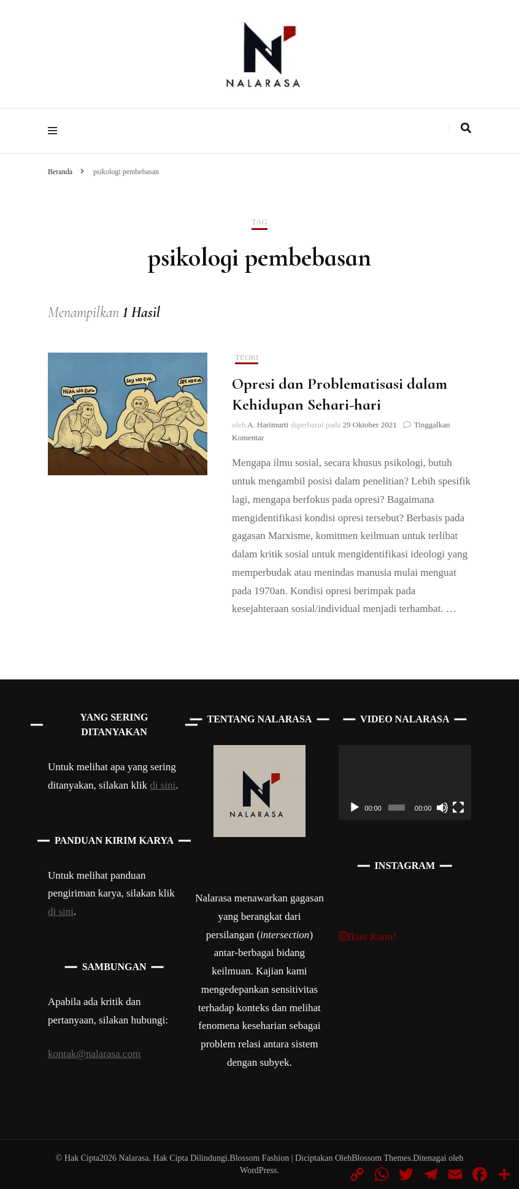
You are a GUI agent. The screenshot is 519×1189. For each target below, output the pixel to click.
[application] (405, 782)
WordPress (258, 1170)
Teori (246, 357)
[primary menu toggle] (55, 131)
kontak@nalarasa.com (94, 1054)
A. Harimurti (267, 424)
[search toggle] (466, 128)
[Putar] (354, 807)
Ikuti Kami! (368, 936)
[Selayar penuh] (458, 807)
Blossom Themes (381, 1158)
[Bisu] (442, 807)
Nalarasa (134, 1158)
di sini (162, 785)
